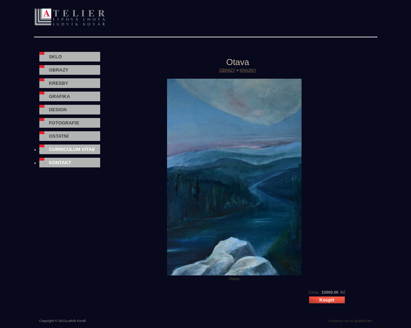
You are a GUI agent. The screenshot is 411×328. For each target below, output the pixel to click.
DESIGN (58, 109)
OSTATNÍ (59, 136)
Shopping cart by (350, 321)
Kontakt (60, 162)
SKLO (55, 56)
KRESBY (58, 83)
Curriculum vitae (72, 149)
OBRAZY (59, 70)
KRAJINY (248, 70)
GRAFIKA (59, 96)
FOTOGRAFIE (64, 123)
